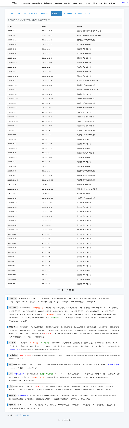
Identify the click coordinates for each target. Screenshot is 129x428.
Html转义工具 (61, 314)
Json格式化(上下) (33, 298)
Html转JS (41, 314)
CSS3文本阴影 (28, 364)
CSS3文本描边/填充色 (51, 364)
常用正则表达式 (91, 318)
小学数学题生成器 (14, 349)
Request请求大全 (50, 405)
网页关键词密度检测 (15, 380)
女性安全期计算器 (51, 386)
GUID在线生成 (114, 330)
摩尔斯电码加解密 (80, 330)
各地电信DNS (33, 13)
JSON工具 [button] (25, 3)
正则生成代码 (69, 318)
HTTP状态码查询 (29, 380)
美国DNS (88, 13)
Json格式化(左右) (47, 298)
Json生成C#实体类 (75, 298)
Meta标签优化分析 (102, 377)
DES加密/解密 (114, 327)
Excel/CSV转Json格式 (45, 302)
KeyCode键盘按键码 (15, 337)
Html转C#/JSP (72, 314)
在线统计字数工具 (111, 343)
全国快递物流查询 (23, 395)
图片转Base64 (47, 333)
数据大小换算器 (89, 390)
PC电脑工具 (17, 415)
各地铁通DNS (68, 13)
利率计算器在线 (19, 386)
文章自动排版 (34, 343)
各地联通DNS (45, 13)
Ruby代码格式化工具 (76, 311)
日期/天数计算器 (64, 386)
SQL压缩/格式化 (85, 308)
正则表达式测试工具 (55, 318)
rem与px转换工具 (87, 374)
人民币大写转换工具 (113, 346)
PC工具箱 (11, 3)
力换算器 (109, 390)
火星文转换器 (77, 343)
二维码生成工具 (19, 374)
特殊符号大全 (74, 399)
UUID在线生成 (102, 330)
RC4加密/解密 (13, 330)
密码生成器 (92, 330)
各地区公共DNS (22, 13)
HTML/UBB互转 (26, 318)
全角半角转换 (85, 346)
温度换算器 (50, 390)
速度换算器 (68, 390)
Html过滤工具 (79, 318)
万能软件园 (25, 415)
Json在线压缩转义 (61, 298)
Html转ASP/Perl (97, 314)
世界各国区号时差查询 (16, 399)
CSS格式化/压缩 (38, 308)
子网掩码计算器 (77, 386)
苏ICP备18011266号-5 (64, 420)
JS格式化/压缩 (50, 308)
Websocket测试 (38, 355)
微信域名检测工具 (32, 374)
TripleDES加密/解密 (38, 330)
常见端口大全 (111, 405)
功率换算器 (31, 390)
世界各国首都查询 (96, 395)
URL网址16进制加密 (37, 327)
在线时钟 (74, 395)
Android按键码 (28, 337)
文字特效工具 (45, 346)
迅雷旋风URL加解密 (52, 327)
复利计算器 (30, 386)
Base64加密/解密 (66, 327)
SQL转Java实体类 (14, 302)
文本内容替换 (88, 343)
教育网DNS (78, 13)
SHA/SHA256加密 (53, 330)
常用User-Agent (23, 405)
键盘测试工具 (39, 337)
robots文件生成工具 (38, 377)
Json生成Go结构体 (105, 298)
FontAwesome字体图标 (16, 368)
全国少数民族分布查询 (43, 399)
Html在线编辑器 (23, 343)
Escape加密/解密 (79, 327)
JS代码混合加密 (72, 308)
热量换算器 (109, 386)
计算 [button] (95, 3)
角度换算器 (78, 390)
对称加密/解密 (91, 327)
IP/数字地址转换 (36, 333)
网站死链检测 (64, 377)
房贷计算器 (39, 386)
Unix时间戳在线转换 (39, 349)
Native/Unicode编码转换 (111, 333)
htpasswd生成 (13, 333)
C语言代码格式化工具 (92, 311)
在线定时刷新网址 (14, 377)
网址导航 (125, 2)
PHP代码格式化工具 (98, 308)
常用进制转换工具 (54, 349)
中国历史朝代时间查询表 (60, 399)
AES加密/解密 (103, 327)
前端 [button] (75, 3)
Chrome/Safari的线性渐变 (83, 364)
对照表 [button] (112, 3)
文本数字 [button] (58, 3)
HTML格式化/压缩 (24, 308)
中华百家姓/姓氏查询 (51, 395)
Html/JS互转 (50, 314)
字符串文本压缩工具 (58, 346)
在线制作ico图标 (100, 374)
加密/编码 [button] (48, 3)
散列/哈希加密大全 (67, 330)
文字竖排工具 (13, 346)
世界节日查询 (29, 399)
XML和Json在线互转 (28, 302)
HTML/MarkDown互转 (40, 318)
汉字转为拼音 (66, 343)
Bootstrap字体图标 (31, 368)
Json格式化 (22, 298)
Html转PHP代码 (84, 314)
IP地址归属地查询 (25, 355)
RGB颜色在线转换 (113, 364)
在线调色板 (25, 377)
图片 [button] (81, 3)
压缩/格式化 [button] (37, 3)
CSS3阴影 (17, 364)
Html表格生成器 (14, 318)
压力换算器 (21, 390)
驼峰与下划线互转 (72, 346)
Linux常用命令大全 (33, 408)
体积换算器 (12, 390)
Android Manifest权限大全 (17, 408)
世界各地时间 (84, 395)
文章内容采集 (45, 343)
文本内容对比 (99, 343)
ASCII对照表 (86, 405)
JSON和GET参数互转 (77, 302)
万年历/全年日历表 (37, 395)
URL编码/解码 (96, 333)
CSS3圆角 (38, 364)
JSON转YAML (91, 302)
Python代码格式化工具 (60, 311)
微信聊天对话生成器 (46, 374)
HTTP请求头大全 (63, 405)
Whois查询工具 (76, 377)
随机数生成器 (26, 349)
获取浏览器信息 (50, 355)
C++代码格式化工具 (108, 311)
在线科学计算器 (89, 386)
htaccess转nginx (60, 374)
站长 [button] (88, 3)
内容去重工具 (34, 346)
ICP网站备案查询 (88, 377)
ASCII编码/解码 (85, 333)
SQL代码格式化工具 (44, 311)
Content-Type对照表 (36, 405)
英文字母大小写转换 (98, 346)
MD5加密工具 (24, 327)
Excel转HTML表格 (110, 314)
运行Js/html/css (13, 321)
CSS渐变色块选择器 (66, 364)
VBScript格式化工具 (29, 314)
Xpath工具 (24, 321)
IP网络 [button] (67, 3)
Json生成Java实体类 (89, 298)
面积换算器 (100, 386)
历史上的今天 (85, 399)
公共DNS (11, 13)
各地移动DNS (56, 13)
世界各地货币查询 (110, 395)
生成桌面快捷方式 (73, 374)
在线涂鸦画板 (65, 395)
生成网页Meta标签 (114, 374)
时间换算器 (59, 390)
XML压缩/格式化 (113, 308)
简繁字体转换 (56, 343)
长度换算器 (40, 390)
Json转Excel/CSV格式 (61, 302)
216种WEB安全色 (99, 364)
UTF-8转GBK (59, 333)
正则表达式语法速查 (105, 318)
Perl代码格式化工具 (15, 314)
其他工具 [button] (103, 3)
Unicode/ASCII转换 (71, 333)
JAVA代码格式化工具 (29, 311)
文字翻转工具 (23, 346)
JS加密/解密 (61, 308)
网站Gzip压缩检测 (52, 377)
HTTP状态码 (75, 405)
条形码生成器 (24, 333)
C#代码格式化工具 (14, 311)
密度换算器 (100, 390)
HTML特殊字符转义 (98, 405)
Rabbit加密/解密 (25, 330)
